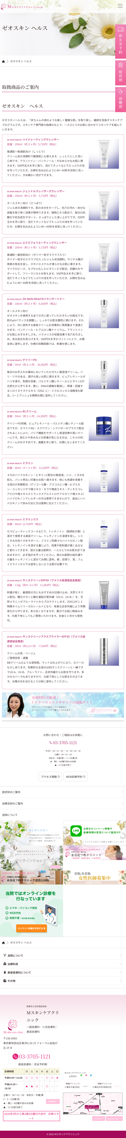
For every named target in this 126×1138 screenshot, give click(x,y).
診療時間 (51, 1101)
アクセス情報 (49, 777)
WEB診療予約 (74, 777)
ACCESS (97, 1118)
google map (113, 1118)
